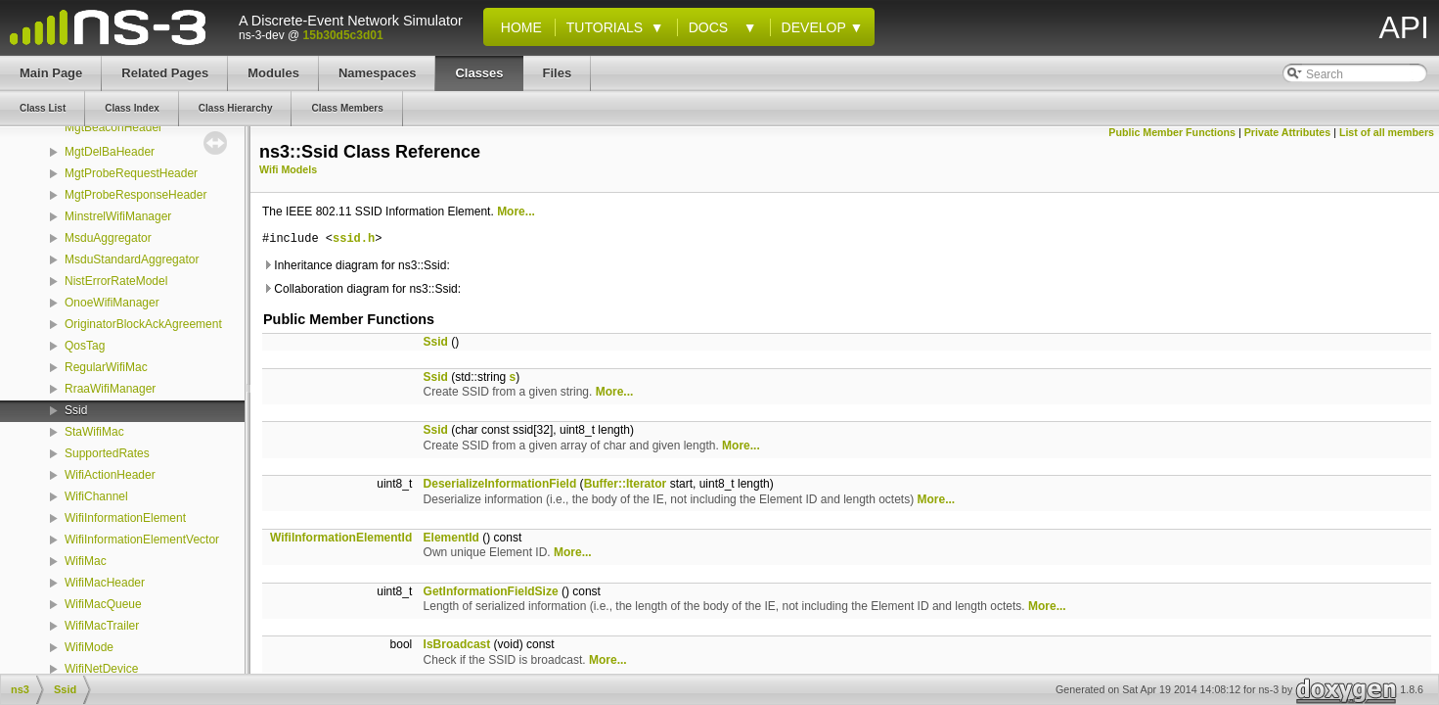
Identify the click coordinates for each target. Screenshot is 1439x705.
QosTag (85, 345)
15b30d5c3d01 (343, 35)
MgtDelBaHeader (110, 152)
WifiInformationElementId (341, 537)
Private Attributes (1287, 132)
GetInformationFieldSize (491, 591)
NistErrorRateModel (116, 281)
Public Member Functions (1172, 132)
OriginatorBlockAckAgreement (143, 324)
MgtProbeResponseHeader (135, 195)
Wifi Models (288, 169)
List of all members (1386, 132)
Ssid (76, 410)
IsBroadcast (457, 644)
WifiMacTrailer (102, 626)
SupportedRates (107, 453)
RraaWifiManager (110, 389)
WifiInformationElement (125, 518)
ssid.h (354, 239)
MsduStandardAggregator (132, 259)
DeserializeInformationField (500, 484)
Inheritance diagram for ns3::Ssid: (356, 265)
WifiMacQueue (103, 604)
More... (516, 211)
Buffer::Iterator (625, 484)
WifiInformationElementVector (142, 539)
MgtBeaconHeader (113, 127)
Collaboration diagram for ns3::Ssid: (361, 289)
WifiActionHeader (110, 475)
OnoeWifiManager (112, 302)
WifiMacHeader (105, 582)
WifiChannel (96, 496)
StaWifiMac (94, 432)
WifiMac (86, 561)
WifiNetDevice (101, 669)
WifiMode (89, 647)
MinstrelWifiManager (118, 216)
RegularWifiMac (106, 367)
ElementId (451, 537)
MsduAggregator (108, 238)
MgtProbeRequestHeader (131, 173)
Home (517, 27)
